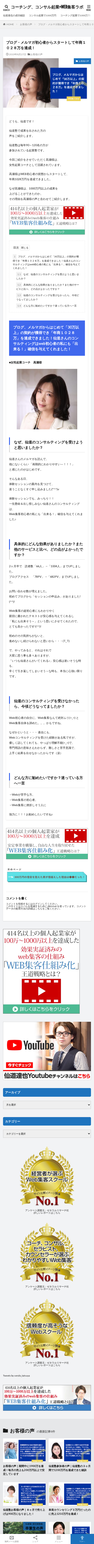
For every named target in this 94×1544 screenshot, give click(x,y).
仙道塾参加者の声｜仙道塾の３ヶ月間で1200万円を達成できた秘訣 (70, 1468)
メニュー (59, 1539)
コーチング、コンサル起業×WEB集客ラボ (47, 7)
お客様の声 (26, 24)
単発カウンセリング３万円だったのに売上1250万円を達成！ (70, 1511)
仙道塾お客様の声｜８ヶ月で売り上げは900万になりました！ (24, 1511)
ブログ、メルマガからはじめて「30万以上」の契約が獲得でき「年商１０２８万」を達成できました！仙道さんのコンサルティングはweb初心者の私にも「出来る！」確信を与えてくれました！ (46, 261)
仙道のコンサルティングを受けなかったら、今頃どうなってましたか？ (47, 297)
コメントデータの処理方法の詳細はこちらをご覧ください (46, 907)
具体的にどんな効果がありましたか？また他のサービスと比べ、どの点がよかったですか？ (47, 286)
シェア (35, 1539)
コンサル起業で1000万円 (42, 15)
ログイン (37, 903)
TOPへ (82, 1539)
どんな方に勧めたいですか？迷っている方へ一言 (46, 305)
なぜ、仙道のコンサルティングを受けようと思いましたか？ (47, 276)
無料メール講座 (12, 1539)
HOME (10, 24)
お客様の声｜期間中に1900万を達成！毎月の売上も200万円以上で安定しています (24, 1469)
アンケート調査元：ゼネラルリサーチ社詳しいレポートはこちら (47, 1211)
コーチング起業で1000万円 (75, 15)
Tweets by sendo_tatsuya (16, 1375)
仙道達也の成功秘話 (14, 15)
